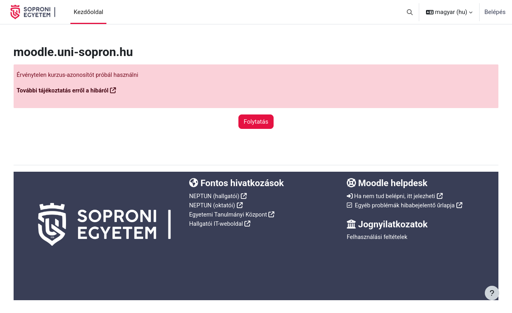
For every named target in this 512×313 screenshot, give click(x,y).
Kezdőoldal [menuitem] (88, 12)
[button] (409, 12)
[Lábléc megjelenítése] (492, 293)
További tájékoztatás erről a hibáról (79, 90)
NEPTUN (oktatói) (217, 204)
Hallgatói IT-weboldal (222, 222)
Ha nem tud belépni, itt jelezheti (391, 195)
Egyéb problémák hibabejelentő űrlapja (401, 204)
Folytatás (256, 121)
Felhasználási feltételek (373, 236)
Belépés (495, 12)
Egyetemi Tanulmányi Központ (234, 213)
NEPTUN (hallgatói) (220, 195)
